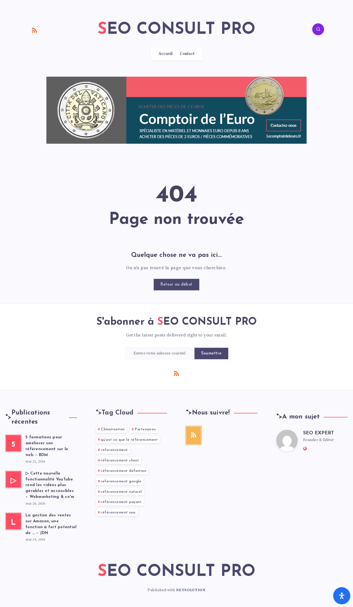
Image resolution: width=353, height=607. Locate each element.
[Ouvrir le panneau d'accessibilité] (341, 595)
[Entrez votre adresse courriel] (160, 353)
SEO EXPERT (318, 433)
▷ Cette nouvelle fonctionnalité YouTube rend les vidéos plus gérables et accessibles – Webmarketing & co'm (49, 485)
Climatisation (113, 429)
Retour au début (176, 285)
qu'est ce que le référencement (129, 440)
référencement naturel (121, 492)
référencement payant (121, 502)
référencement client (120, 460)
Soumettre (211, 353)
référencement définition (123, 471)
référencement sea (118, 512)
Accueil (166, 53)
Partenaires (145, 429)
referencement (114, 450)
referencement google (121, 481)
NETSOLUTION (191, 590)
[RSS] (35, 30)
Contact (187, 53)
